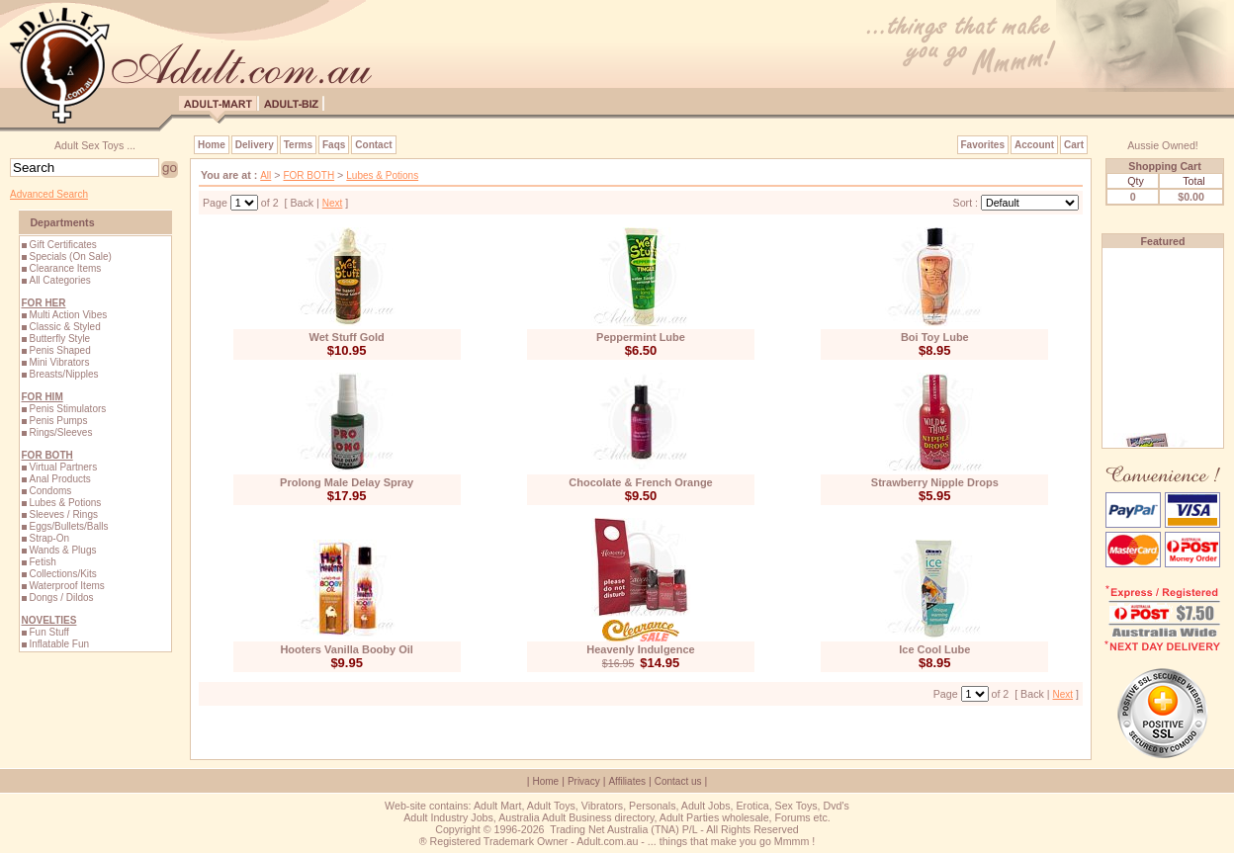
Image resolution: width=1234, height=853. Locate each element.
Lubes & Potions (65, 502)
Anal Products (59, 478)
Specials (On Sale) (70, 256)
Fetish (42, 561)
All (265, 175)
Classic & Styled (64, 326)
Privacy (584, 781)
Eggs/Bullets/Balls (68, 526)
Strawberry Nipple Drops (935, 482)
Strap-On (49, 538)
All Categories (59, 280)
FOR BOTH (308, 175)
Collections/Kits (62, 573)
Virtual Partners (63, 467)
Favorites (983, 144)
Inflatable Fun (59, 644)
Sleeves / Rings (63, 514)
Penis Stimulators (67, 408)
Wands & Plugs (62, 550)
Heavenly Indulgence (640, 649)
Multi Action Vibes (68, 314)
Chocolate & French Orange (640, 482)
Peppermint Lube (640, 337)
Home (211, 144)
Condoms (50, 490)
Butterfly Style (59, 338)
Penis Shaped (59, 350)
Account (1034, 144)
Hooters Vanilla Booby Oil (346, 649)
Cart (1074, 144)
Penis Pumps (58, 420)
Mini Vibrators (59, 362)
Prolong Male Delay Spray (346, 482)
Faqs (333, 144)
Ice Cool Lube (934, 649)
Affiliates (627, 781)
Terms (298, 144)
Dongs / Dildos (61, 597)
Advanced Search (49, 194)
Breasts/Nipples (63, 374)
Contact (373, 144)
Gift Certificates (62, 244)
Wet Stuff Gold (347, 337)
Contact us (678, 781)
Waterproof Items (66, 585)
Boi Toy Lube (935, 337)
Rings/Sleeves (60, 432)
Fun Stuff (48, 632)
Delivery (254, 144)
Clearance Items (65, 268)
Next (332, 203)
